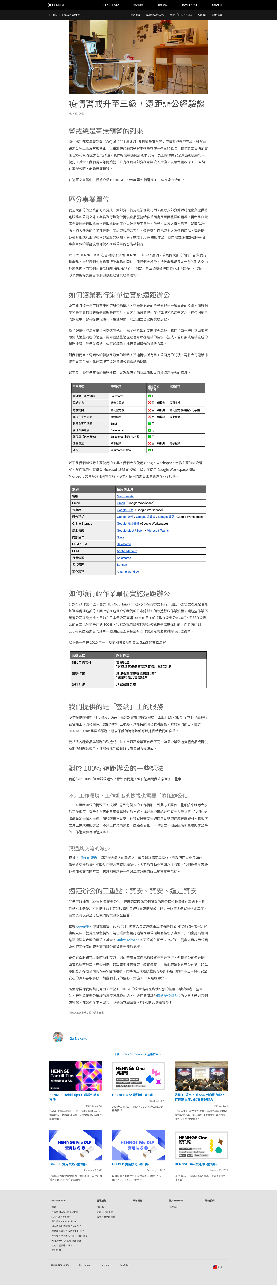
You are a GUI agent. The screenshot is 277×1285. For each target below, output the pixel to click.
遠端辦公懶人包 (155, 14)
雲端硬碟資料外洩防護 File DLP (67, 1231)
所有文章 (217, 14)
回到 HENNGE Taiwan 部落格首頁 (138, 1054)
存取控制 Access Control (64, 1211)
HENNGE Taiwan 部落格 (65, 15)
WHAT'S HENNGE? (181, 14)
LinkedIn (105, 1265)
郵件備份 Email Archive (63, 1221)
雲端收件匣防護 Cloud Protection (69, 1235)
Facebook (84, 1265)
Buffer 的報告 (86, 857)
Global (202, 14)
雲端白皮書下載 (105, 1211)
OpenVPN (84, 926)
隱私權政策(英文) (60, 1265)
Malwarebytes (127, 939)
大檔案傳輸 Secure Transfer (66, 1240)
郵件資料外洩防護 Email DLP (66, 1226)
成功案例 (56, 1250)
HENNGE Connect (60, 1216)
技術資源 (135, 14)
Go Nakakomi (80, 1038)
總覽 (53, 1206)
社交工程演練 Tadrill (61, 1245)
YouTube (124, 1265)
